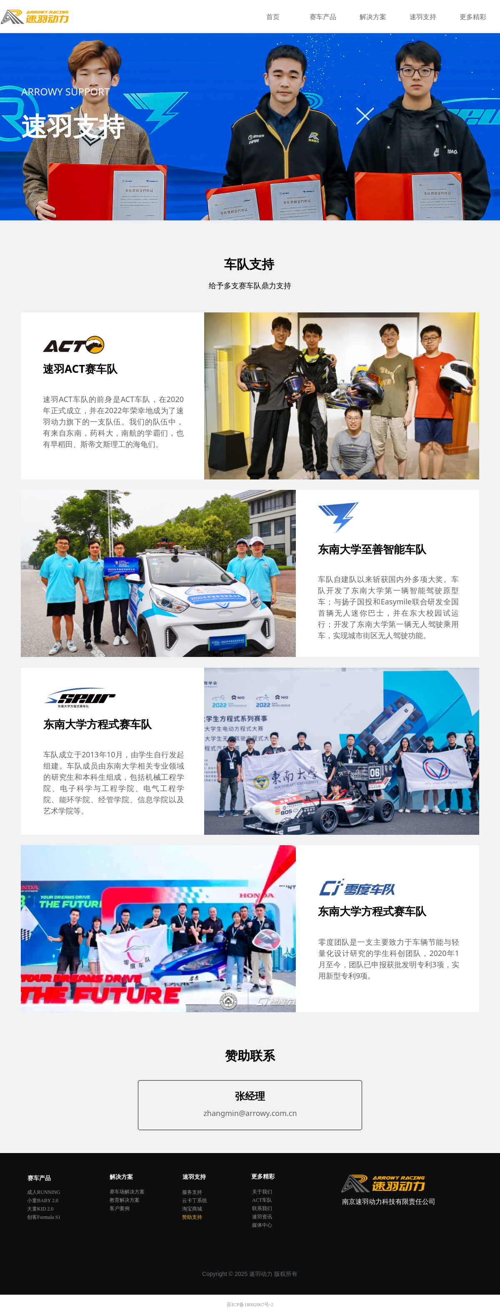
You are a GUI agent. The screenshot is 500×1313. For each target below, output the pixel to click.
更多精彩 (473, 16)
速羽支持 (423, 16)
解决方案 (373, 16)
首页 (273, 16)
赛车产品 (323, 16)
